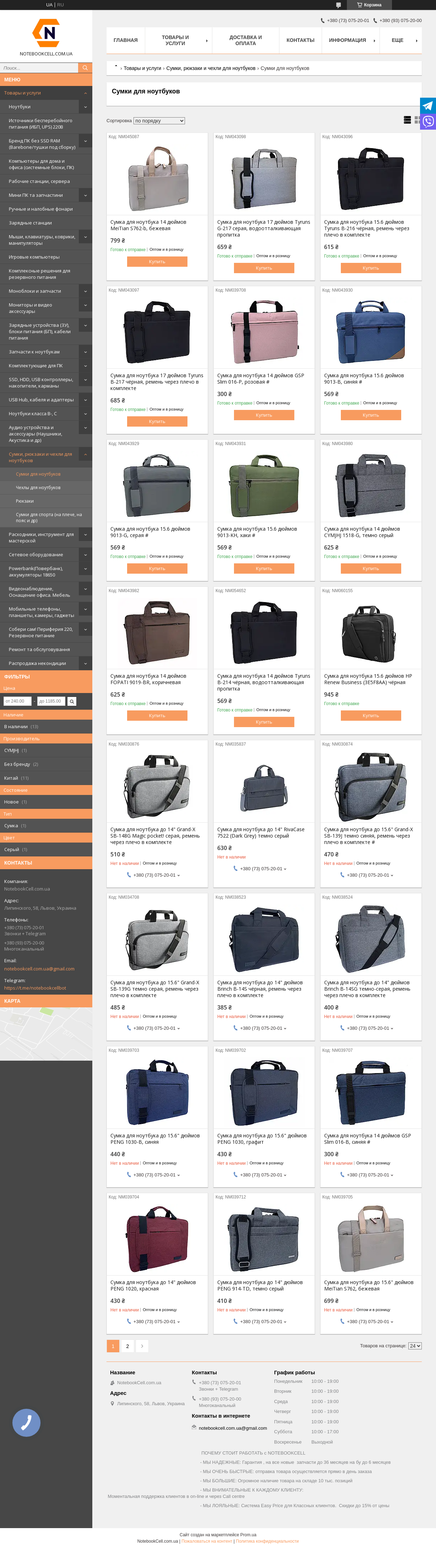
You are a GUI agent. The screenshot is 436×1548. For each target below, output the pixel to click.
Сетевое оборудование (36, 554)
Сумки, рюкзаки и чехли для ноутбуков (40, 457)
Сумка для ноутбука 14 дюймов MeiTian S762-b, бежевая (148, 225)
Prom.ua (248, 1534)
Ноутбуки (20, 106)
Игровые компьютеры (34, 257)
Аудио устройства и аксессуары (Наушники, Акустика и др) (35, 433)
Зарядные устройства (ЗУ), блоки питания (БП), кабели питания (40, 331)
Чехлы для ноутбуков (38, 488)
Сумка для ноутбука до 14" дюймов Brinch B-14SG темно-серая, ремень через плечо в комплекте (367, 988)
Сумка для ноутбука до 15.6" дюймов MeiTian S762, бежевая (369, 1285)
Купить (157, 261)
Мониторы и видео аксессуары (30, 308)
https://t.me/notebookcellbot (35, 988)
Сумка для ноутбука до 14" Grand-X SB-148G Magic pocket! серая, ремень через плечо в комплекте (155, 835)
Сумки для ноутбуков (38, 474)
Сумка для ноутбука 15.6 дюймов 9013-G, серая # (150, 532)
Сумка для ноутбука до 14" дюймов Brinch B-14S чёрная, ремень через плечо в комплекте (260, 988)
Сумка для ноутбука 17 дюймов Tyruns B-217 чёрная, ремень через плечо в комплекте (156, 381)
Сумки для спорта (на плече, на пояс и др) (49, 518)
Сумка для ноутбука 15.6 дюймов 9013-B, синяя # (364, 378)
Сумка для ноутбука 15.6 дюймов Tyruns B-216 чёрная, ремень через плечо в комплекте (366, 228)
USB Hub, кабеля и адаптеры (41, 399)
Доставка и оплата (246, 40)
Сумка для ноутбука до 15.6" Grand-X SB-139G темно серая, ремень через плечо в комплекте (154, 988)
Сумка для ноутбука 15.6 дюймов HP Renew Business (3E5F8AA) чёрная (368, 679)
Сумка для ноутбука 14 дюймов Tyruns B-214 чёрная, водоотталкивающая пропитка (263, 682)
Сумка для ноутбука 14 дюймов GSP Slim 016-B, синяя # (367, 1138)
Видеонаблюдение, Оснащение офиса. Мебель (39, 591)
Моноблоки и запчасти (35, 291)
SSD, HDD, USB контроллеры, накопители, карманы (41, 382)
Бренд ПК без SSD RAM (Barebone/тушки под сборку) (42, 143)
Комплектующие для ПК (36, 365)
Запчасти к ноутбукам (34, 351)
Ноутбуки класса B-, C (33, 413)
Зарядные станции (30, 223)
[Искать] (85, 68)
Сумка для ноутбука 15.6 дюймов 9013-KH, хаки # (257, 532)
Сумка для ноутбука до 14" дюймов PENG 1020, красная (153, 1285)
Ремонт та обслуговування (39, 649)
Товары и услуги (22, 93)
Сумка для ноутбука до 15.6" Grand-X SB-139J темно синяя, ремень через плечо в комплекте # (368, 835)
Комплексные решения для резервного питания (39, 273)
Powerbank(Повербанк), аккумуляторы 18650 (36, 571)
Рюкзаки (25, 501)
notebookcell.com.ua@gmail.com (39, 968)
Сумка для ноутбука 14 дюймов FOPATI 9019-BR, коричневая (148, 679)
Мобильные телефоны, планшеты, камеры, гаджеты (41, 612)
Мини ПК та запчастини (36, 195)
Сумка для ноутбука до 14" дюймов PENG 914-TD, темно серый (260, 1285)
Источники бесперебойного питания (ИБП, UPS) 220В (40, 123)
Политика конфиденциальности (267, 1541)
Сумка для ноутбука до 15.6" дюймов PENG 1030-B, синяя (155, 1138)
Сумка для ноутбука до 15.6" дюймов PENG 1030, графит (262, 1138)
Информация (347, 40)
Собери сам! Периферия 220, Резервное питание (41, 632)
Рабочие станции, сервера (39, 181)
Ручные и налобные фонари (41, 209)
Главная (126, 40)
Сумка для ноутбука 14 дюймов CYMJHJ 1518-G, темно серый (362, 532)
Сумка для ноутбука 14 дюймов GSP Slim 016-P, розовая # (260, 378)
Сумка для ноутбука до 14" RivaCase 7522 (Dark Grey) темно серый (261, 832)
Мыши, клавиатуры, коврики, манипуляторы (42, 239)
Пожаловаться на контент (206, 1541)
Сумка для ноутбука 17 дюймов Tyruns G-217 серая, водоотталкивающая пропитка (263, 228)
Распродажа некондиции (37, 663)
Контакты (300, 40)
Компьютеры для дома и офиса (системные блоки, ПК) (41, 164)
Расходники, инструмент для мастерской (41, 537)
